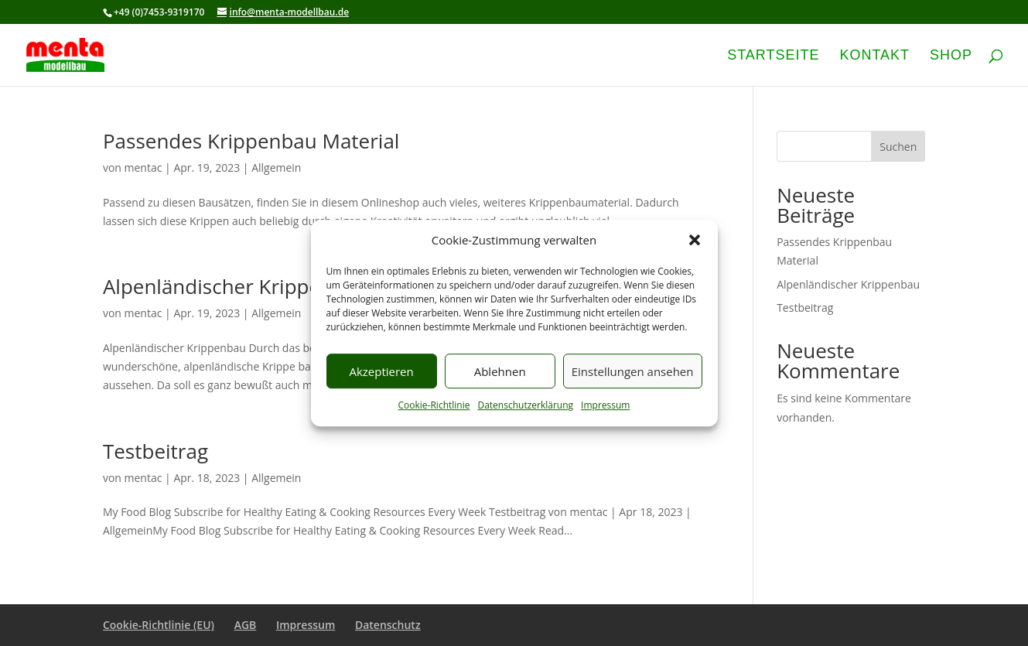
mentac (143, 167)
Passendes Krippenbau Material (251, 141)
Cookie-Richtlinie (434, 405)
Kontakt (874, 56)
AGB (245, 624)
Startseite (773, 56)
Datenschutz (388, 624)
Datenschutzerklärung (525, 405)
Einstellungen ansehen (633, 371)
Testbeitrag (155, 451)
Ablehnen (500, 371)
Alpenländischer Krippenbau (235, 286)
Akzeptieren (381, 371)
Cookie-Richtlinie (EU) (158, 624)
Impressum (605, 405)
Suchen (898, 146)
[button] (694, 240)
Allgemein (276, 167)
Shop (951, 56)
